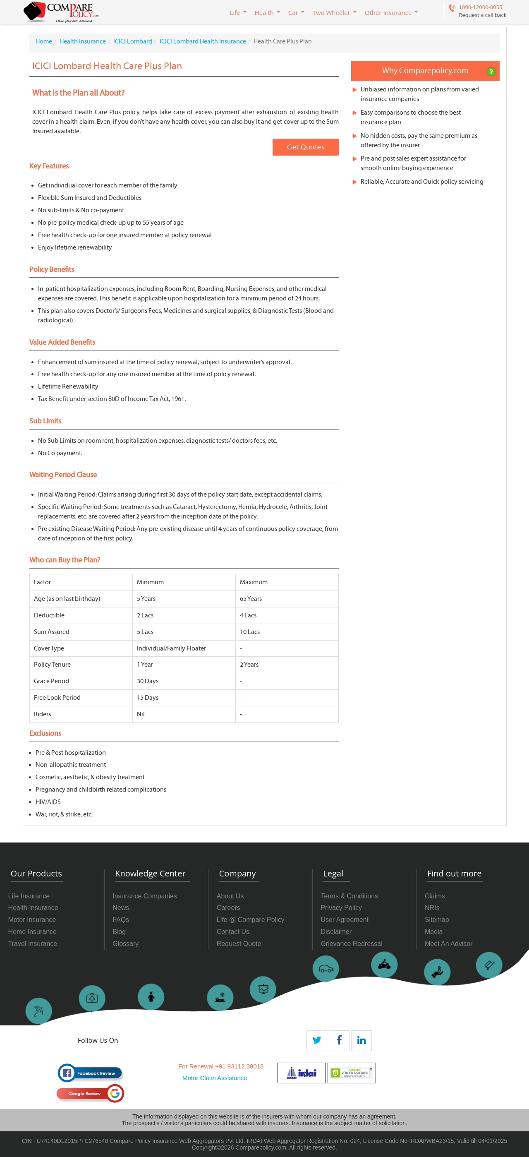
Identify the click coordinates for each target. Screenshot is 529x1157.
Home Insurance (32, 931)
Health (264, 12)
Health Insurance (83, 41)
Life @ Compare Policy (251, 919)
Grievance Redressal (351, 943)
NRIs (432, 907)
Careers (228, 907)
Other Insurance (388, 12)
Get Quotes (305, 147)
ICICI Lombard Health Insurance (203, 41)
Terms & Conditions (349, 896)
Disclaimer (336, 931)
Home (44, 41)
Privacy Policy (341, 907)
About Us (230, 896)
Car (293, 12)
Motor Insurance (32, 919)
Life (235, 12)
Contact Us (233, 931)
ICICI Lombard (132, 41)
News (121, 907)
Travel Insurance (32, 943)
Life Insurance (29, 896)
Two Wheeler (331, 12)
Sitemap (437, 919)
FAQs (121, 919)
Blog (119, 931)
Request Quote (239, 943)
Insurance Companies (145, 896)
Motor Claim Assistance (214, 1077)
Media (434, 931)
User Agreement (345, 919)
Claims (435, 896)
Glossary (126, 943)
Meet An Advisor (449, 943)
